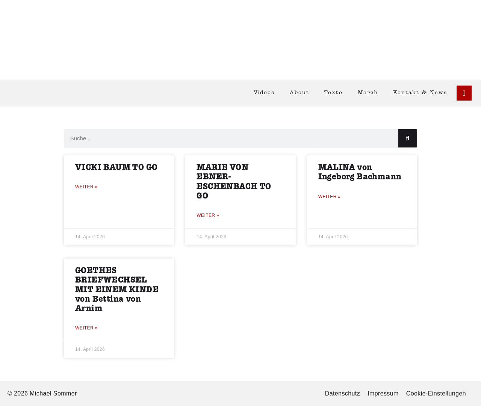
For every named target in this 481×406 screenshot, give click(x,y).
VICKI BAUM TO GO (116, 167)
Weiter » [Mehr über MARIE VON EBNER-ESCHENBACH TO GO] (208, 215)
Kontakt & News (420, 93)
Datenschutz (342, 393)
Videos (264, 93)
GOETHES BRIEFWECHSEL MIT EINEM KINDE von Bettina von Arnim (117, 290)
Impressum (383, 393)
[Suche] (407, 138)
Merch (368, 93)
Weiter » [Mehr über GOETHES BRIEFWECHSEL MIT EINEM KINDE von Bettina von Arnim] (86, 328)
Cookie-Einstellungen (436, 393)
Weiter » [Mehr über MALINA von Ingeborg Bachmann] (329, 196)
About (299, 93)
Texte (333, 93)
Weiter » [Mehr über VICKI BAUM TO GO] (86, 186)
